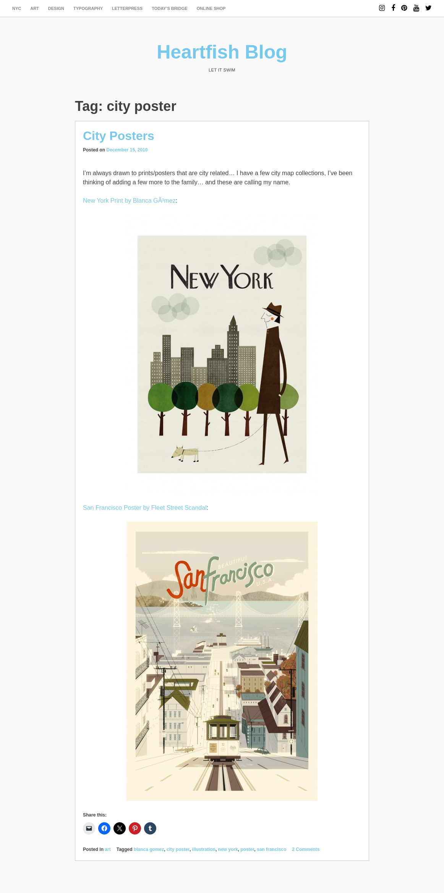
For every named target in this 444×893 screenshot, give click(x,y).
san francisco (271, 849)
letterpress (127, 8)
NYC (16, 8)
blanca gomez (149, 849)
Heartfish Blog (222, 52)
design (56, 8)
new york (228, 849)
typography (88, 8)
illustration (204, 849)
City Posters (118, 136)
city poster (178, 849)
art (34, 8)
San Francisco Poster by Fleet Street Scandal (145, 507)
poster (247, 849)
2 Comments (305, 849)
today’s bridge (170, 8)
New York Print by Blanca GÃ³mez (129, 200)
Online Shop (211, 8)
